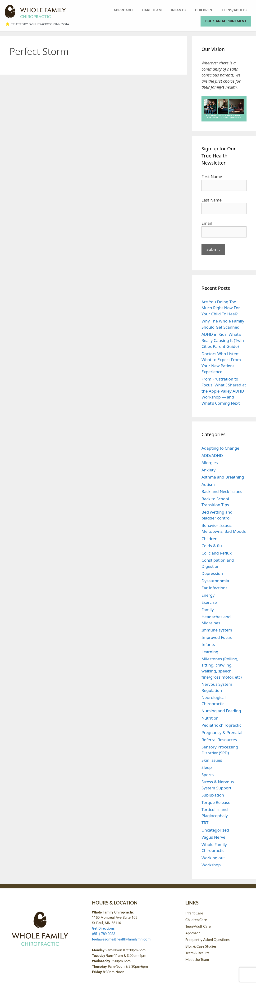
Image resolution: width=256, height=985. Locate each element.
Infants (178, 10)
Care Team (152, 10)
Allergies (209, 462)
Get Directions (103, 928)
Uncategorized (215, 830)
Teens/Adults (234, 10)
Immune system (216, 630)
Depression (212, 573)
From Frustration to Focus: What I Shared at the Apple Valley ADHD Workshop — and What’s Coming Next (223, 391)
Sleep (206, 767)
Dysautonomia (215, 580)
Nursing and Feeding (221, 710)
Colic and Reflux (216, 553)
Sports (207, 774)
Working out (213, 857)
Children (203, 10)
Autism (208, 484)
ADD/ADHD (212, 455)
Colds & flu (211, 545)
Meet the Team (197, 959)
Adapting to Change (220, 448)
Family (207, 609)
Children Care (196, 920)
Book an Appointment (226, 21)
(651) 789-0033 (103, 934)
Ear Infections (214, 588)
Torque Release (215, 802)
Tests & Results (197, 953)
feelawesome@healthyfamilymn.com (121, 939)
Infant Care (194, 913)
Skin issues (211, 760)
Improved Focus (216, 637)
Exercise (209, 602)
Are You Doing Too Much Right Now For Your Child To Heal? (220, 308)
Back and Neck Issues (221, 491)
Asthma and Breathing (222, 477)
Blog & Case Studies (201, 946)
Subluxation (212, 795)
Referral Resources (219, 739)
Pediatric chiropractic (221, 725)
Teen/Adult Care (198, 926)
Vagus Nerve (213, 837)
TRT (204, 822)
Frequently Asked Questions (207, 939)
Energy (208, 595)
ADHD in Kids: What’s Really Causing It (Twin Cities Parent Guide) (222, 340)
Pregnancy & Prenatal (221, 732)
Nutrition (210, 718)
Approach (123, 10)
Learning (209, 651)
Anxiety (208, 470)
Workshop (211, 865)
